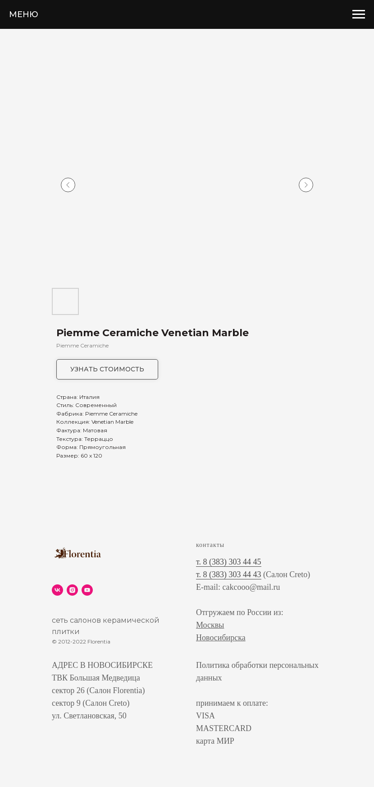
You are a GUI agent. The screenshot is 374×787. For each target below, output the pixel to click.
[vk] (57, 590)
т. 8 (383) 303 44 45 (228, 561)
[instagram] (72, 590)
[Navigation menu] (358, 14)
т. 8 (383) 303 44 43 (228, 574)
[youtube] (87, 590)
